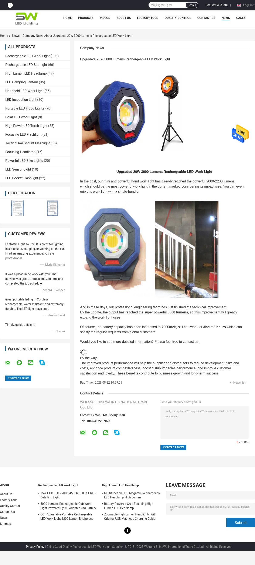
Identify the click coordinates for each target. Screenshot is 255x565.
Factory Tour (147, 18)
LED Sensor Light (18, 169)
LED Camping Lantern (21, 82)
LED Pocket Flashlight (21, 178)
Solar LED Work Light (21, 117)
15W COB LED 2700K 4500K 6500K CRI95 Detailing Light (68, 495)
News (226, 18)
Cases (241, 18)
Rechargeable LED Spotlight (26, 65)
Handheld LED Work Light (24, 91)
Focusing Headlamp (20, 152)
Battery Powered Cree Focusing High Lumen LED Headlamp (128, 506)
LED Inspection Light (20, 100)
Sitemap (5, 523)
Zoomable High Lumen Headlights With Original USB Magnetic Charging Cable (130, 516)
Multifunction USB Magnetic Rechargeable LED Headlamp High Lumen (132, 495)
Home (67, 18)
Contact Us (206, 18)
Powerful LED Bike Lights (24, 161)
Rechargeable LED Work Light (27, 56)
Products (86, 18)
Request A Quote (216, 5)
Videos (105, 18)
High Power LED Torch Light (26, 126)
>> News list (237, 382)
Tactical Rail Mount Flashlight (27, 143)
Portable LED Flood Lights (24, 108)
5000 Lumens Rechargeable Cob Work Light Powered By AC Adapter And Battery (68, 506)
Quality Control (178, 18)
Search (192, 5)
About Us (123, 18)
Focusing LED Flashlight (23, 134)
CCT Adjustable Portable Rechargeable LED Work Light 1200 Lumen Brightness (66, 516)
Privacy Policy (35, 546)
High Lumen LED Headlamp (26, 73)
